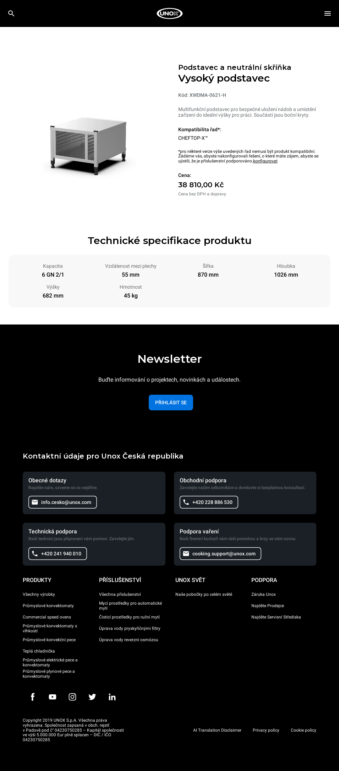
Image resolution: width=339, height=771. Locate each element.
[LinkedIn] (112, 697)
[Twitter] (92, 697)
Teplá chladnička (39, 651)
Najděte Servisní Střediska (276, 617)
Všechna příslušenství (120, 594)
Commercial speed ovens (47, 617)
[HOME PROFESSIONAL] (170, 13)
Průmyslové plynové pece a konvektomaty (49, 674)
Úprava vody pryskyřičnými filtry (129, 628)
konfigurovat (265, 161)
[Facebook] (33, 697)
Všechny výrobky (39, 594)
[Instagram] (72, 697)
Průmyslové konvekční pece (49, 639)
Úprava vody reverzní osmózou (128, 639)
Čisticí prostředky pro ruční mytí (129, 617)
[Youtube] (52, 697)
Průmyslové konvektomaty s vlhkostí (50, 628)
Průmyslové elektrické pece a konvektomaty (50, 662)
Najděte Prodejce (267, 605)
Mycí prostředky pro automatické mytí (130, 606)
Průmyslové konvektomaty (48, 605)
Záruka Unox (263, 594)
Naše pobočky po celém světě (203, 594)
